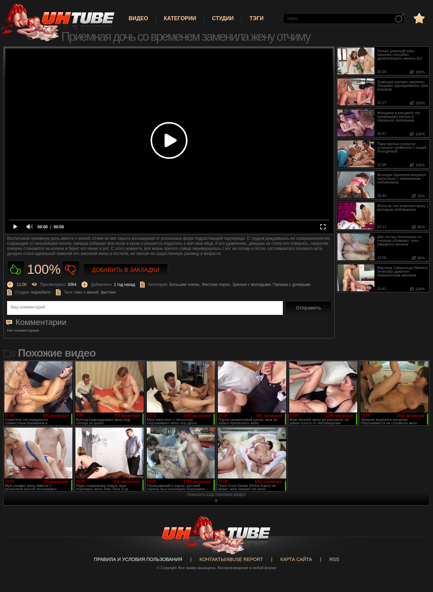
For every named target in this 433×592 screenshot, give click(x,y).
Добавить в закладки (126, 270)
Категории (180, 18)
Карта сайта (296, 559)
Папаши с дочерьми (291, 284)
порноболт (41, 292)
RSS (334, 559)
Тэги (256, 18)
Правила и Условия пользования (138, 559)
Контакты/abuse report (231, 559)
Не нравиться (71, 269)
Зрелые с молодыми (251, 284)
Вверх (417, 557)
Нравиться (16, 269)
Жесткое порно (216, 284)
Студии (223, 18)
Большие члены (184, 284)
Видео (138, 18)
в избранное (418, 18)
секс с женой (86, 292)
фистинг (108, 292)
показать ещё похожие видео (216, 495)
